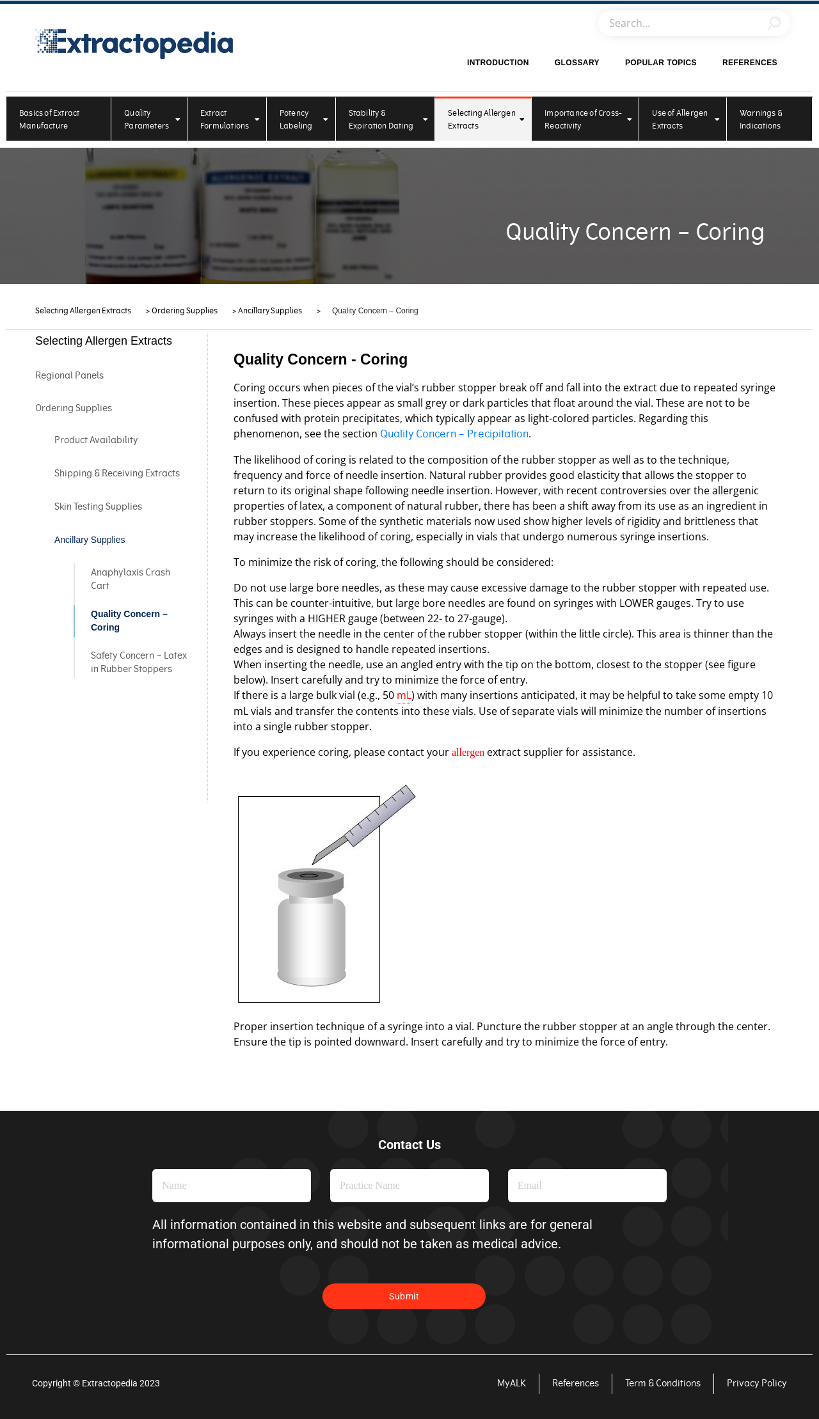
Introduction (498, 62)
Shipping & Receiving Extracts (117, 473)
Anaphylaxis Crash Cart (130, 579)
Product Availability (96, 440)
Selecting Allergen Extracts (486, 119)
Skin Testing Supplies (98, 506)
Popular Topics (661, 62)
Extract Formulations (230, 119)
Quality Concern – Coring (129, 620)
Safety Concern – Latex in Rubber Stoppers (139, 662)
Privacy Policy (757, 1383)
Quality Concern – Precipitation (454, 434)
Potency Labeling (304, 119)
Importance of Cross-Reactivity (588, 119)
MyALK (511, 1383)
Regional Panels (69, 375)
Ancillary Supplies (89, 540)
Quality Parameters (152, 119)
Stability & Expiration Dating (389, 119)
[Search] (774, 23)
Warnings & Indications (761, 119)
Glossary (577, 62)
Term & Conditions (663, 1383)
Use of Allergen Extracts (686, 119)
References (749, 62)
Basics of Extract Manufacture (49, 119)
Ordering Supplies (73, 408)
